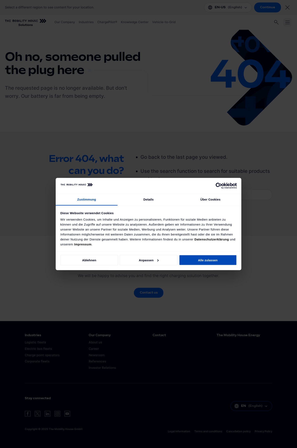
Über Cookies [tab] (210, 199)
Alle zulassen (208, 260)
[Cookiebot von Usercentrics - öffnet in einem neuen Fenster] (219, 186)
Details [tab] (148, 199)
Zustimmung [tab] (86, 199)
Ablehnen (89, 260)
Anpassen (149, 260)
